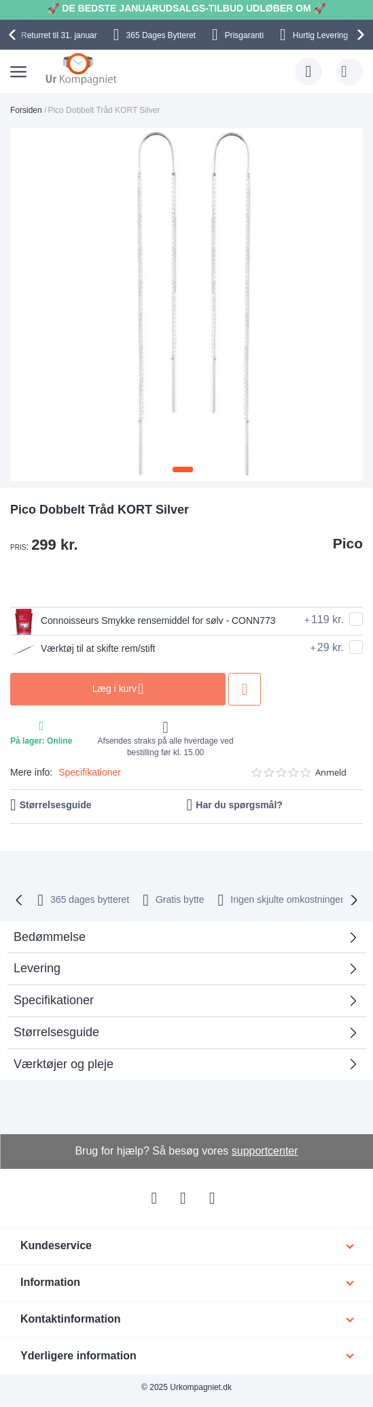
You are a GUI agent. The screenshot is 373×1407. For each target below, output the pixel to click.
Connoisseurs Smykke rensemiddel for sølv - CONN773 (143, 621)
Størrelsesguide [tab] (56, 1032)
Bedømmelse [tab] (50, 937)
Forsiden (26, 110)
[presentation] (14, 34)
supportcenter (265, 1151)
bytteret (89, 899)
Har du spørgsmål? (239, 804)
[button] (183, 469)
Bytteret (161, 35)
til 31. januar (59, 35)
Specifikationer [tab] (54, 1000)
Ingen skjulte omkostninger (287, 899)
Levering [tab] (37, 968)
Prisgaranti (244, 35)
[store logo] (81, 68)
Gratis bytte (180, 899)
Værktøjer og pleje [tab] (63, 1064)
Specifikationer (89, 772)
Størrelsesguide (56, 804)
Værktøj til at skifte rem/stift (83, 649)
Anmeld (331, 772)
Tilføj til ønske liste (245, 689)
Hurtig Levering (320, 35)
